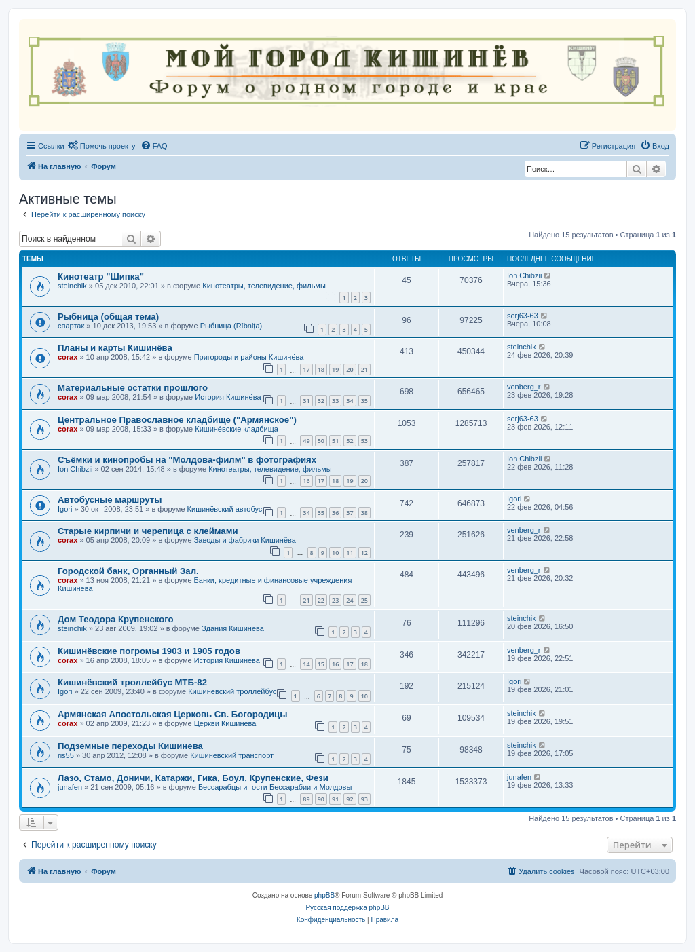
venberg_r (524, 387)
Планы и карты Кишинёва (115, 348)
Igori (65, 509)
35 (364, 400)
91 (335, 799)
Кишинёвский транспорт (232, 755)
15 (321, 664)
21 (364, 369)
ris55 (66, 755)
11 (349, 552)
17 (306, 369)
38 (364, 512)
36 (335, 512)
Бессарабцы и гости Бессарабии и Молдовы (275, 787)
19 (335, 369)
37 (349, 512)
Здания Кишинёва (233, 628)
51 (335, 440)
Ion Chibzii (524, 275)
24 (349, 600)
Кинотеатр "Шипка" (101, 276)
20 (349, 369)
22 (321, 600)
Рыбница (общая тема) (108, 316)
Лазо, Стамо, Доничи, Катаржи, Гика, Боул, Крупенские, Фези (193, 778)
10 (335, 552)
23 (335, 600)
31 (306, 400)
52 (349, 440)
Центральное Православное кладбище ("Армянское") (177, 420)
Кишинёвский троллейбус (232, 691)
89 (306, 799)
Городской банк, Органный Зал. (128, 571)
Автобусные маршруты (110, 500)
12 (364, 552)
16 (306, 480)
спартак (71, 326)
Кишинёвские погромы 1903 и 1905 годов (149, 651)
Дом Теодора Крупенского (116, 619)
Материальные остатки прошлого (133, 388)
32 (321, 400)
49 (306, 440)
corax (67, 357)
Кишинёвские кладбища (236, 429)
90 (321, 799)
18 (321, 369)
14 (306, 664)
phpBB (324, 895)
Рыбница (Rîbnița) (231, 326)
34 (349, 400)
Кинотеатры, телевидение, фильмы (264, 286)
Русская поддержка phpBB (347, 907)
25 (364, 600)
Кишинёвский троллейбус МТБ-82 (132, 682)
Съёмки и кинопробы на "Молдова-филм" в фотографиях (187, 460)
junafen (70, 787)
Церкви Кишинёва (225, 723)
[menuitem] (102, 146)
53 (364, 440)
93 (364, 799)
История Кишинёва (228, 397)
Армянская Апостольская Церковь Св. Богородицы (172, 714)
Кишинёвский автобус (225, 509)
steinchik (72, 286)
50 (321, 440)
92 (349, 799)
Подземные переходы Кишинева (130, 746)
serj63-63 (522, 315)
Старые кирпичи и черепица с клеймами (148, 531)
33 (335, 400)
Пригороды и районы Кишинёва (249, 357)
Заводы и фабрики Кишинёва (245, 540)
